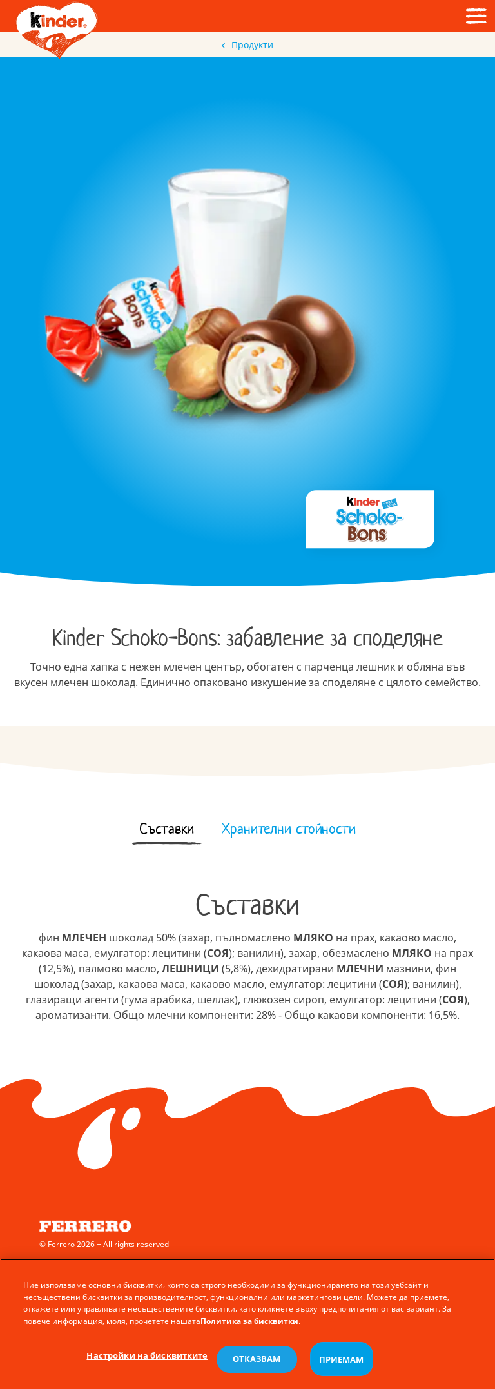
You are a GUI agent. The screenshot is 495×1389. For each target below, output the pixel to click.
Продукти (247, 45)
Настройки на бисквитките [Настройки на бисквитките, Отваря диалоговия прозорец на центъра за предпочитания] (147, 1361)
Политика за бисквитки (249, 1327)
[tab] (167, 829)
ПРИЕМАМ (341, 1365)
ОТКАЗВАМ (257, 1365)
